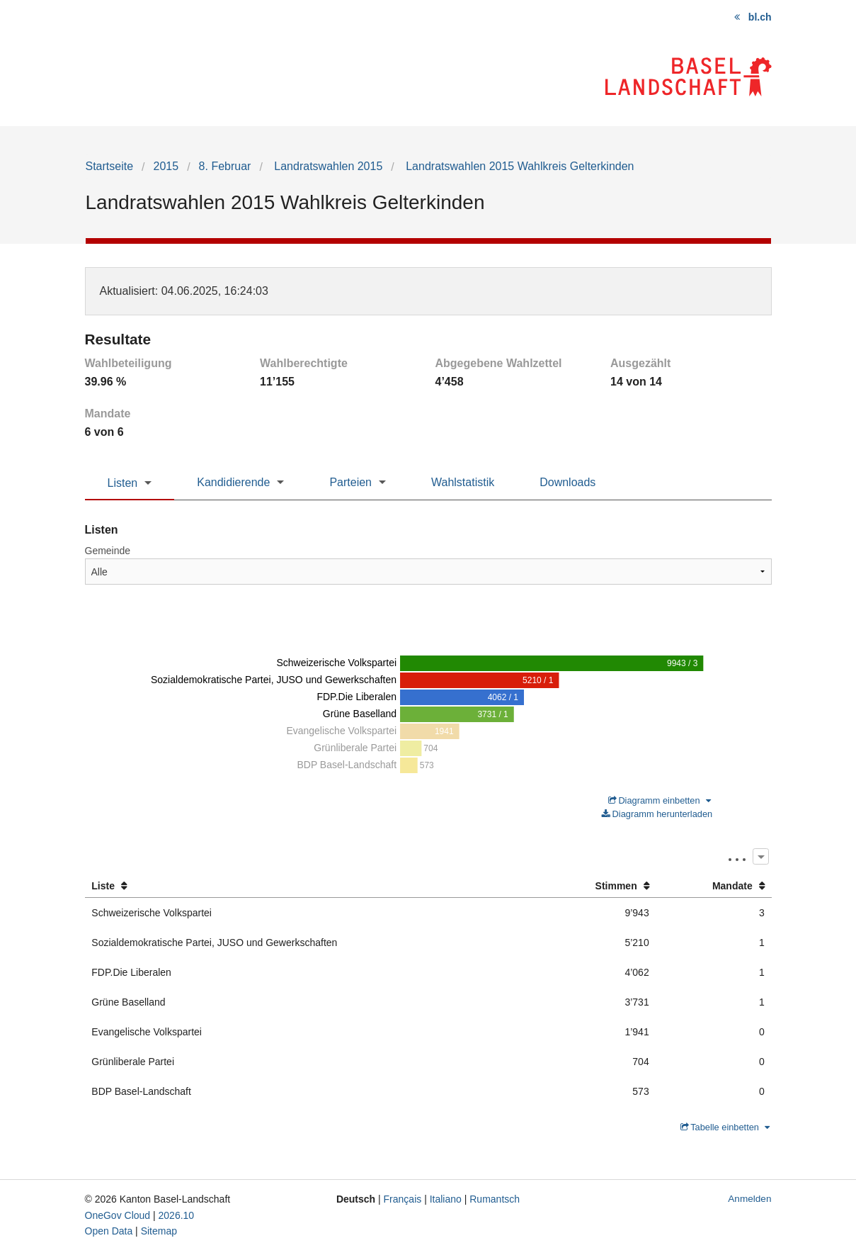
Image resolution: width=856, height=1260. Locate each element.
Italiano (446, 1199)
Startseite (110, 166)
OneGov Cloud (118, 1215)
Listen (123, 483)
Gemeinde (108, 550)
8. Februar (225, 166)
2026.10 (177, 1215)
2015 (166, 166)
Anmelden (749, 1198)
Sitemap (159, 1231)
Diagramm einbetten (659, 800)
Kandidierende (233, 482)
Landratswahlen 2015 (326, 166)
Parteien (350, 482)
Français (403, 1199)
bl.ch (760, 17)
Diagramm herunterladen (657, 814)
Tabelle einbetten (725, 1127)
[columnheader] (311, 886)
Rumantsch (494, 1199)
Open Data (109, 1231)
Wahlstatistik (462, 482)
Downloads (567, 482)
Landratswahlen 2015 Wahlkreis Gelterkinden (518, 166)
